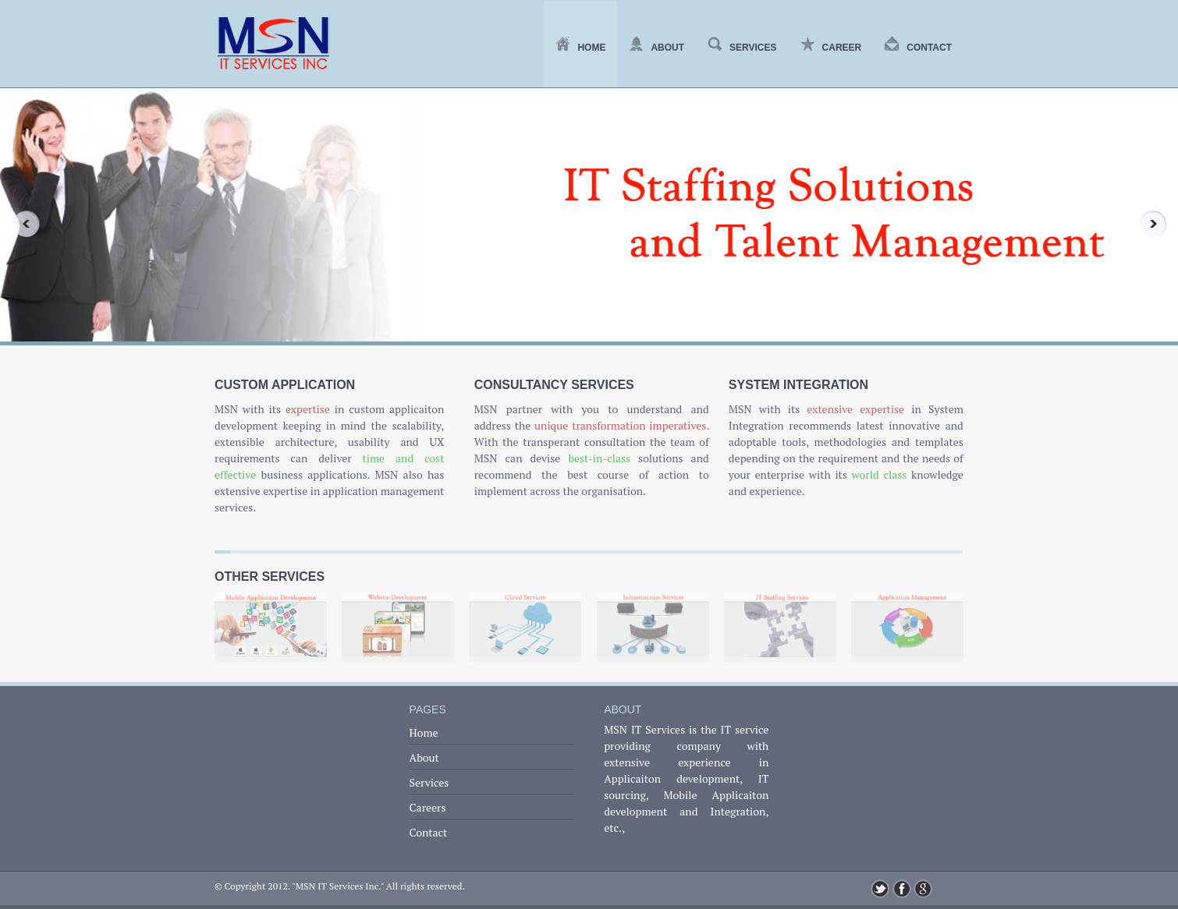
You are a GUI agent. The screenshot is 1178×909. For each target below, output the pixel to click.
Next (1157, 223)
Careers (428, 807)
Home (580, 47)
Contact (918, 47)
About (656, 47)
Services (742, 47)
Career (831, 47)
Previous (20, 223)
